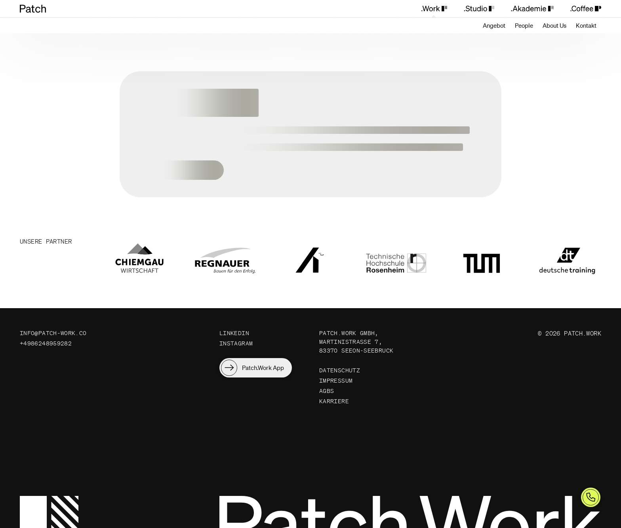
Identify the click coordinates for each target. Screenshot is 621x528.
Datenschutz (339, 372)
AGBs (326, 393)
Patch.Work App (263, 368)
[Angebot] (494, 25)
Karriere (334, 404)
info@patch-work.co (53, 333)
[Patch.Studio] (478, 8)
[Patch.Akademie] (532, 8)
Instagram (236, 344)
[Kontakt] (586, 25)
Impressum (335, 383)
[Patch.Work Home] (37, 8)
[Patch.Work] (434, 8)
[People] (524, 25)
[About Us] (554, 25)
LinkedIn (234, 333)
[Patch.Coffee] (581, 8)
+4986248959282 (46, 344)
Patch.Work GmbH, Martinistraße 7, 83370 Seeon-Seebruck (356, 342)
